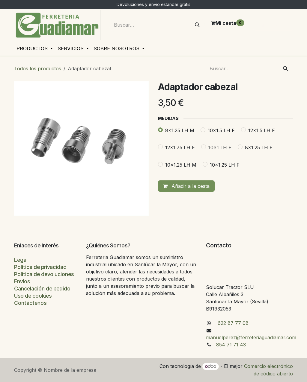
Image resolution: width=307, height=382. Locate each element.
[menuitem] (34, 48)
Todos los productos (37, 68)
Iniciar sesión (273, 25)
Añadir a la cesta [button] (186, 186)
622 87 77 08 (232, 323)
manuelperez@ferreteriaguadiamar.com (251, 337)
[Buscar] (197, 24)
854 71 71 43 (231, 345)
